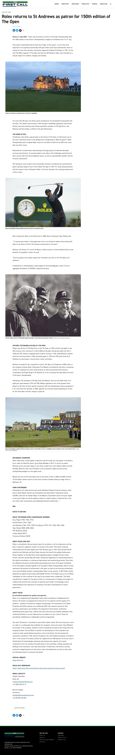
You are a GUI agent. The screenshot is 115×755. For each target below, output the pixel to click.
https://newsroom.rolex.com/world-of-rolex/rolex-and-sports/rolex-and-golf (39, 668)
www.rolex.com (18, 660)
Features (75, 4)
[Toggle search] (110, 4)
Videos (94, 4)
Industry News (6, 12)
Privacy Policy (62, 737)
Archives (103, 4)
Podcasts (85, 4)
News (57, 4)
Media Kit (42, 737)
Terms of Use (62, 739)
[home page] (15, 4)
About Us (42, 735)
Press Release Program (47, 739)
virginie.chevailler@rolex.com (23, 682)
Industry (65, 4)
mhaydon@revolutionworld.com (23, 695)
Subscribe (61, 735)
